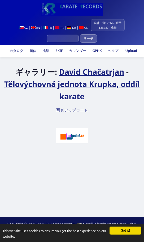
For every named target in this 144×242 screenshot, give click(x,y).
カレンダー (77, 50)
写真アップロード (72, 110)
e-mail (88, 224)
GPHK (96, 50)
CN (83, 28)
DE (71, 28)
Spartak (68, 224)
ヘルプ (112, 50)
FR (47, 28)
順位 (32, 50)
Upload (131, 50)
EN (35, 28)
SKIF (59, 50)
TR (59, 28)
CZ (23, 28)
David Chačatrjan (91, 72)
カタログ (15, 50)
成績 (45, 50)
